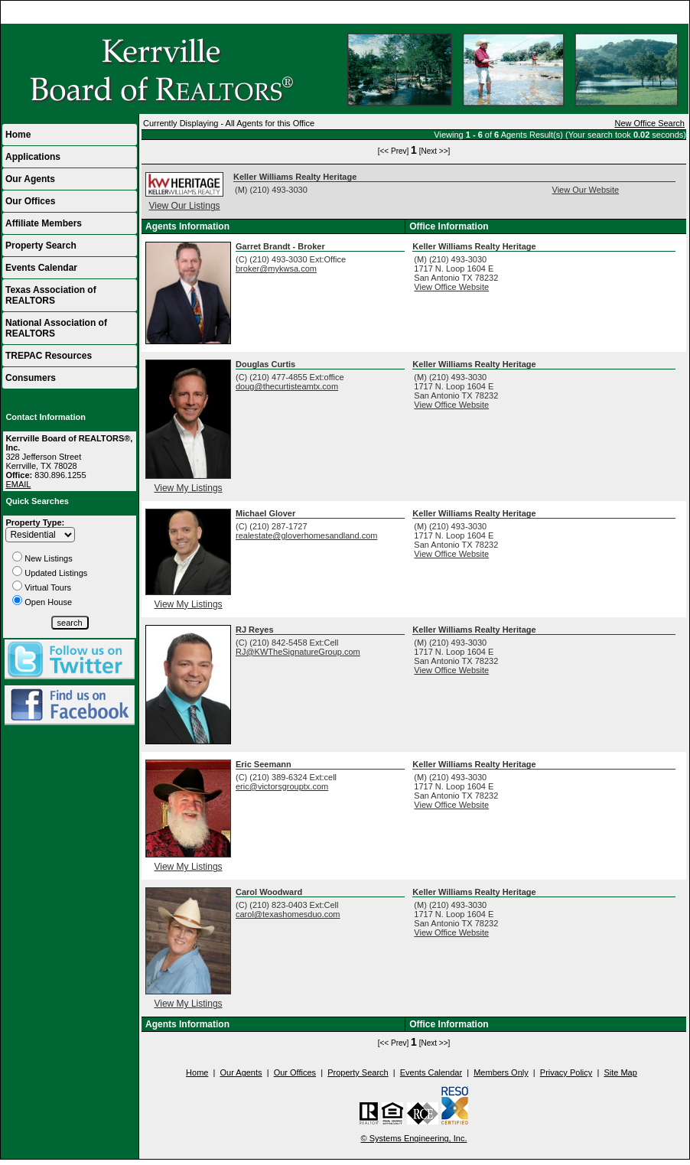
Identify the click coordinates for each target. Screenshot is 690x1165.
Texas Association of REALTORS (50, 295)
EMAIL (18, 484)
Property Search (40, 245)
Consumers (30, 378)
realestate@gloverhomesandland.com (306, 535)
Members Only (501, 1072)
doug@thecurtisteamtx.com (287, 386)
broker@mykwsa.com (276, 268)
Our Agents (30, 179)
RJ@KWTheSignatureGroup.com (298, 651)
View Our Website (586, 189)
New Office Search (649, 123)
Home (670, 12)
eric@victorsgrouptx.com (282, 786)
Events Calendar (41, 267)
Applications (32, 156)
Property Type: (34, 522)
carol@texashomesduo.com (288, 914)
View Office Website (451, 286)
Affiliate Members (43, 223)
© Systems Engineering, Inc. (414, 1138)
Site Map (620, 1072)
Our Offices (30, 201)
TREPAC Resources (48, 355)
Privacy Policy (566, 1072)
